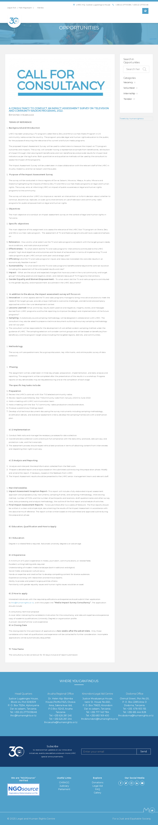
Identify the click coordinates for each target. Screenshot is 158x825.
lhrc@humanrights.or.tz (22, 602)
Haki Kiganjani (25, 7)
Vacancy (128, 82)
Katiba (40, 7)
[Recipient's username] (109, 751)
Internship (129, 93)
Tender (127, 98)
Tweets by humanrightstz (132, 118)
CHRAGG (64, 782)
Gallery (97, 792)
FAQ (97, 789)
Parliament (64, 789)
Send (143, 751)
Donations (97, 782)
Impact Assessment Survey (34, 146)
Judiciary (64, 786)
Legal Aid (11, 7)
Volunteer (129, 87)
